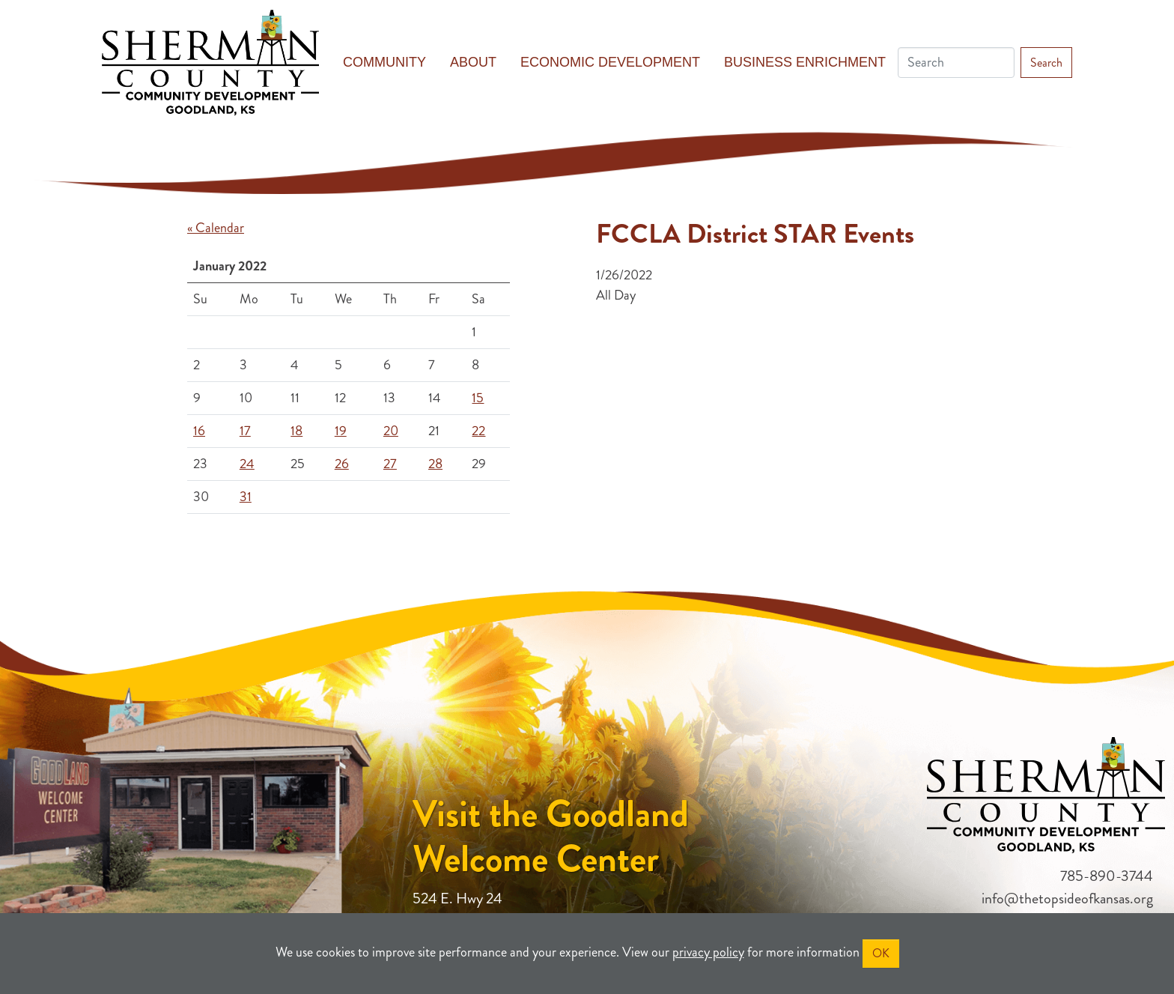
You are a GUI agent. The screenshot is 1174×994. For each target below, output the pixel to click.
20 (390, 430)
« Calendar (215, 227)
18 (296, 430)
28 (435, 463)
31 (246, 496)
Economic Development (610, 62)
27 (390, 463)
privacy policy (708, 952)
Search (1046, 62)
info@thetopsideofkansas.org (1067, 898)
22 (478, 430)
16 (199, 430)
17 (245, 430)
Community (384, 62)
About (473, 62)
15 (478, 397)
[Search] (956, 62)
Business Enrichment (805, 62)
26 (342, 463)
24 (247, 463)
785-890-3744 (1106, 876)
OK (880, 953)
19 (341, 430)
